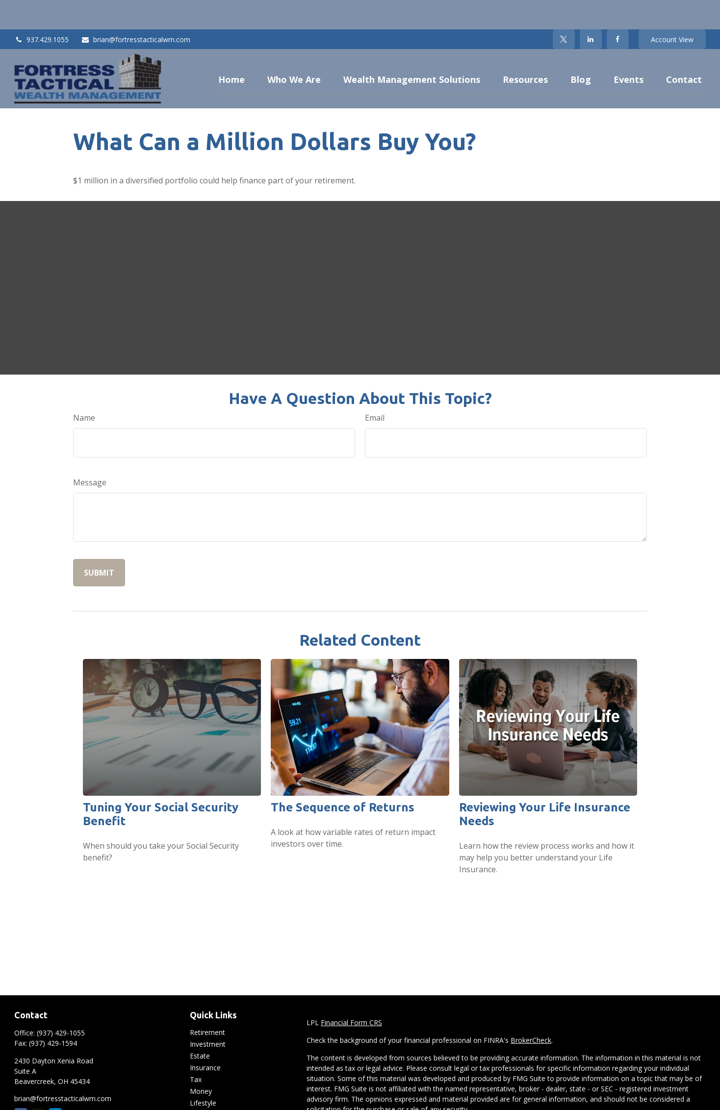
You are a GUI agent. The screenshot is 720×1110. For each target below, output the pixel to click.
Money (201, 1061)
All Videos (205, 1097)
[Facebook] (618, 10)
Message (89, 453)
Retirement (207, 1003)
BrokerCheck (531, 1010)
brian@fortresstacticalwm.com (135, 10)
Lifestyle (203, 1073)
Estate (200, 1026)
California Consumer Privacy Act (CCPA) (630, 1097)
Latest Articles (212, 1085)
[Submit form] (99, 543)
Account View (672, 10)
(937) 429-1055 (61, 1003)
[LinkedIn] (591, 10)
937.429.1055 (41, 10)
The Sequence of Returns (342, 777)
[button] (231, 49)
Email (375, 388)
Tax (196, 1050)
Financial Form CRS (351, 993)
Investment (208, 1014)
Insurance (205, 1038)
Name (84, 388)
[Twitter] (564, 10)
